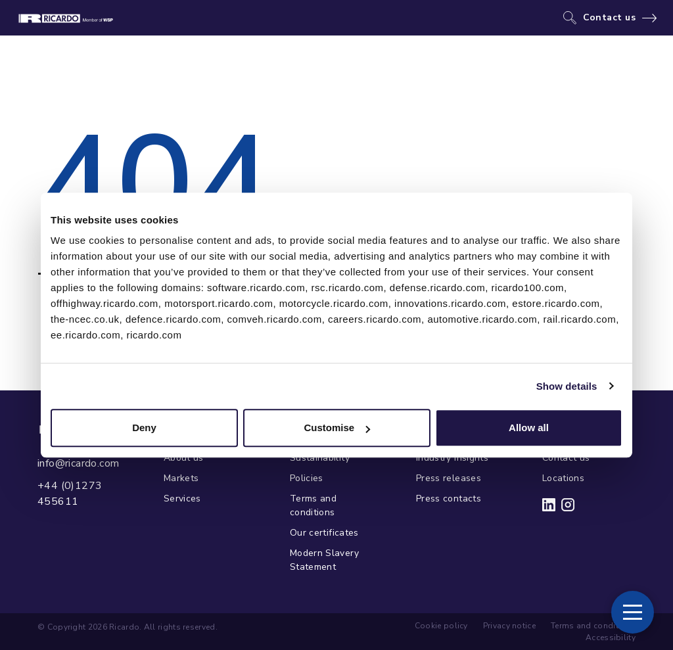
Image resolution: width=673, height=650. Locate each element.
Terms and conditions (313, 505)
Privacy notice (509, 625)
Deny (144, 427)
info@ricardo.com (78, 463)
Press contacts (448, 498)
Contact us (609, 17)
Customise (337, 427)
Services (182, 498)
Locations (563, 478)
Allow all (529, 427)
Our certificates (324, 532)
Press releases (448, 478)
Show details (566, 386)
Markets (181, 478)
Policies (306, 478)
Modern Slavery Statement (324, 560)
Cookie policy (441, 625)
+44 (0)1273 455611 (69, 493)
